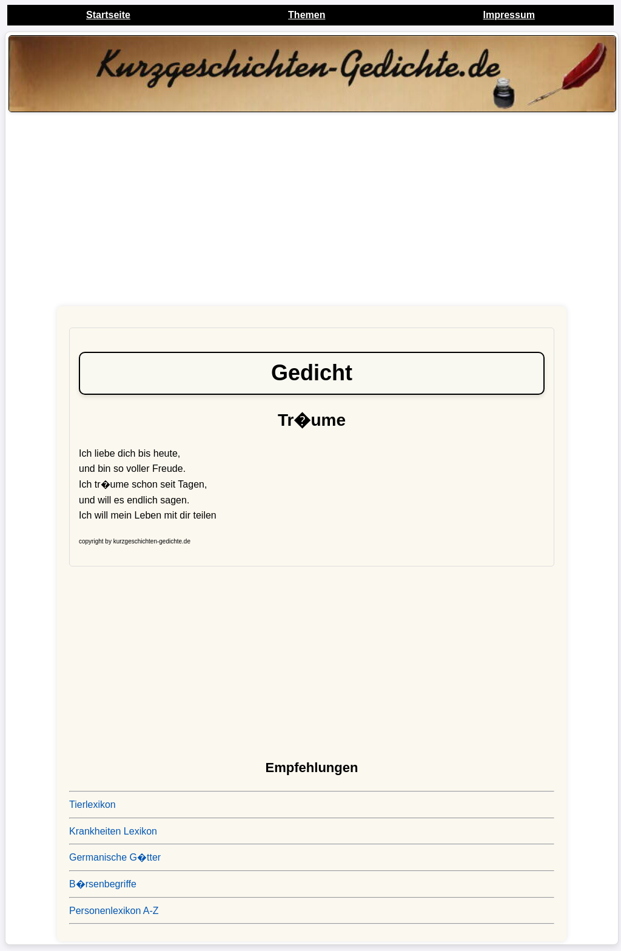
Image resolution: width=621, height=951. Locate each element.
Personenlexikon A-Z (114, 911)
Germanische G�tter (115, 857)
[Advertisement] (311, 212)
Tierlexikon (92, 804)
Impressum (509, 15)
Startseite (108, 15)
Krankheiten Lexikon (113, 831)
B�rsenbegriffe (102, 884)
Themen (306, 15)
